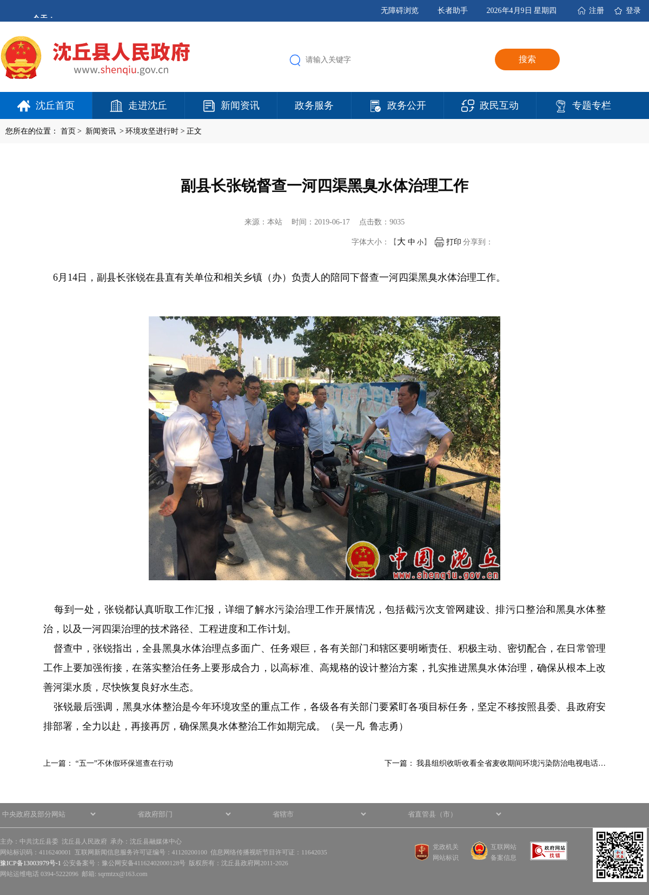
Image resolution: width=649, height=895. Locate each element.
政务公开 (406, 105)
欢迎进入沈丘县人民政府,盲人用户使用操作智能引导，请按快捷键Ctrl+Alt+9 (0, 0)
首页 (68, 131)
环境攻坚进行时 (151, 131)
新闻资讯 (240, 105)
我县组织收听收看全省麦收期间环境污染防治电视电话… (511, 763)
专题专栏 (591, 105)
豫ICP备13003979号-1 (30, 863)
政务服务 (314, 105)
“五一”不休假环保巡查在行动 (124, 763)
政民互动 (499, 105)
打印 (448, 242)
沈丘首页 (55, 105)
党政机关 (446, 847)
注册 (596, 10)
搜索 (527, 59)
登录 (633, 10)
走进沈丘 (147, 105)
